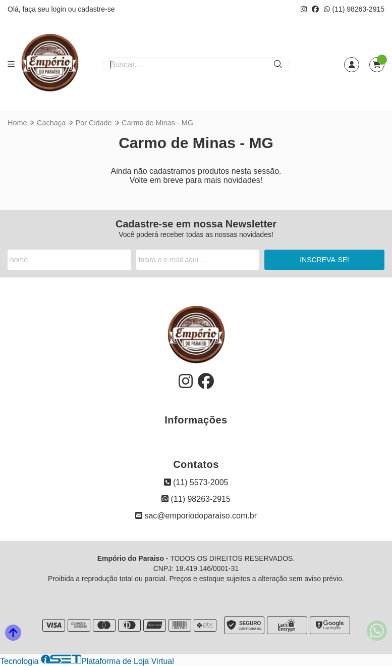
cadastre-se (96, 9)
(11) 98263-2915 (354, 9)
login (59, 9)
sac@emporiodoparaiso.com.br (196, 515)
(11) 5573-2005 (196, 482)
